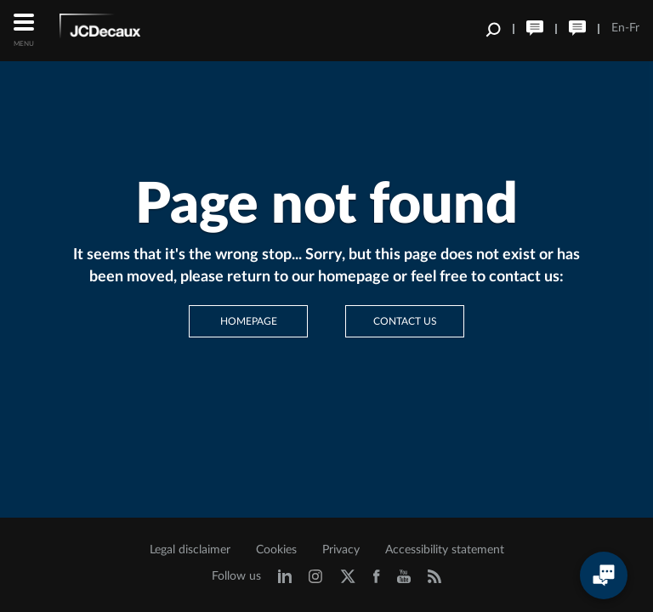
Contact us (405, 321)
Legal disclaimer (190, 550)
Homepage (248, 321)
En (618, 28)
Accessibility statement (444, 550)
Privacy (341, 550)
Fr (634, 28)
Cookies (276, 550)
